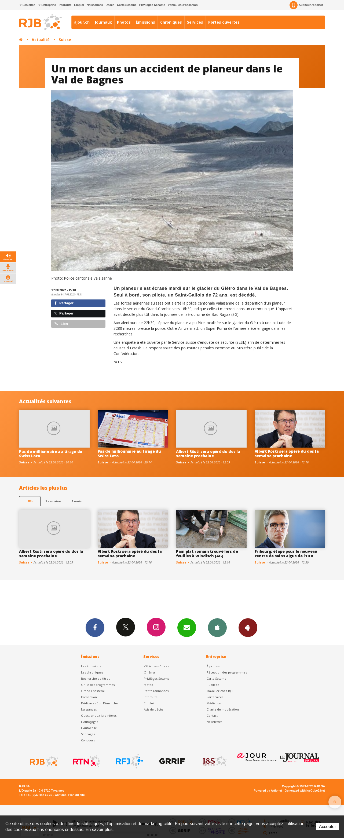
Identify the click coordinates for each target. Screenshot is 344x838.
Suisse (65, 39)
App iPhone (217, 627)
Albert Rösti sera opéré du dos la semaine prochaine (208, 454)
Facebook (95, 627)
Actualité (41, 39)
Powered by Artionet (268, 790)
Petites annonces (156, 691)
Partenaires (215, 697)
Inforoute (65, 4)
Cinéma (149, 672)
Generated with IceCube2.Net (305, 790)
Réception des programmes (227, 672)
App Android (248, 627)
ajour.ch (82, 22)
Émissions (145, 22)
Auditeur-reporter (306, 5)
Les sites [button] (27, 4)
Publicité (213, 684)
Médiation (214, 703)
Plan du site (76, 794)
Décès (110, 4)
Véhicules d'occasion (182, 4)
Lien (61, 324)
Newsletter (214, 721)
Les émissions (91, 666)
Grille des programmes (98, 684)
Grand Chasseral (93, 691)
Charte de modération (223, 709)
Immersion (89, 697)
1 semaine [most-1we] (53, 501)
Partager (64, 303)
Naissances (95, 4)
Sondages (88, 734)
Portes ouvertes (224, 22)
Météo (148, 684)
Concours (88, 740)
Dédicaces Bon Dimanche (99, 703)
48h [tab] (29, 501)
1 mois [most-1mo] (77, 501)
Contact (212, 715)
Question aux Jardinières (98, 715)
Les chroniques (92, 672)
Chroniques (171, 22)
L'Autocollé (89, 728)
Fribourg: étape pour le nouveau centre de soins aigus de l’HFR (286, 553)
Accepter (327, 826)
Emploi (79, 4)
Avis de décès (153, 709)
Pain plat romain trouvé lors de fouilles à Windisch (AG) (207, 553)
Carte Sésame (127, 4)
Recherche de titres (95, 678)
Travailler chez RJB (220, 691)
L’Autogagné (89, 721)
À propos (213, 666)
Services (195, 22)
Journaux (103, 22)
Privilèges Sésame (152, 4)
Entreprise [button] (47, 4)
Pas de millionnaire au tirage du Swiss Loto (50, 454)
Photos (124, 22)
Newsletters (186, 627)
